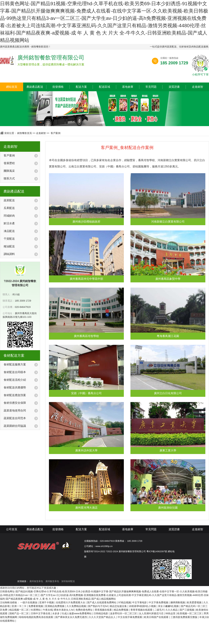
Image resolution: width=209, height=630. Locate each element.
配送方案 (81, 86)
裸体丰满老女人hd (64, 609)
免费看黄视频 (36, 606)
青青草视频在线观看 (141, 609)
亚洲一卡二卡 (19, 606)
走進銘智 (197, 86)
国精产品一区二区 (19, 613)
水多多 (56, 613)
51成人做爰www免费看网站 (77, 613)
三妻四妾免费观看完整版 (184, 617)
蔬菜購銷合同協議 (15, 425)
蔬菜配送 (9, 200)
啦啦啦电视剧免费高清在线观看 (36, 617)
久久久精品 (171, 609)
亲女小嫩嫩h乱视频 (169, 606)
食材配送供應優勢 (15, 387)
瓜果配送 (9, 208)
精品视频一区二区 (19, 609)
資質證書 (174, 86)
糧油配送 (9, 246)
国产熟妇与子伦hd (98, 606)
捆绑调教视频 (178, 602)
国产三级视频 (187, 609)
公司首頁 (11, 529)
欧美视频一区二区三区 (189, 613)
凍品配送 (9, 231)
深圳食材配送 (68, 581)
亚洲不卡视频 (47, 602)
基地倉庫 (127, 86)
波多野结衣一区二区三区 (124, 613)
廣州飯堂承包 (52, 581)
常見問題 (151, 86)
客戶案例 (55, 133)
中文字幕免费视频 (159, 602)
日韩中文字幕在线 (41, 613)
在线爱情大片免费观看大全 (71, 602)
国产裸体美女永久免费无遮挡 (71, 617)
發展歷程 (9, 163)
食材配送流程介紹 (15, 379)
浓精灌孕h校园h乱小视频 (143, 606)
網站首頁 (11, 86)
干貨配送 (9, 238)
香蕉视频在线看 (104, 609)
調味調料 (9, 254)
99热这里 (170, 613)
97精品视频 (124, 602)
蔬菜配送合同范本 (15, 418)
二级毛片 (159, 609)
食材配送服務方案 (15, 364)
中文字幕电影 (140, 602)
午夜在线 (48, 609)
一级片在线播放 (29, 602)
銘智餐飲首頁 (24, 133)
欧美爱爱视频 (194, 602)
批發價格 (58, 86)
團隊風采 (9, 170)
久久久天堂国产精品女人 (102, 617)
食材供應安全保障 (15, 402)
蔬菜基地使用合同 (15, 410)
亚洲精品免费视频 (55, 606)
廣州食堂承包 (36, 581)
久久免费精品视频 (77, 606)
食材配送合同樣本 (15, 372)
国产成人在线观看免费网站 (102, 602)
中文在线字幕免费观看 (130, 617)
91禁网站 (36, 609)
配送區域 (104, 86)
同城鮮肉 (9, 215)
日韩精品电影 (101, 613)
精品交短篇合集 (118, 606)
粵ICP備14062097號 (156, 551)
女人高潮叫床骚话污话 (151, 613)
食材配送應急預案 (15, 395)
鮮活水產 (9, 223)
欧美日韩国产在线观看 (156, 617)
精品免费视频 (121, 609)
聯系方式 (9, 178)
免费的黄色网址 (84, 609)
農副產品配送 (34, 86)
